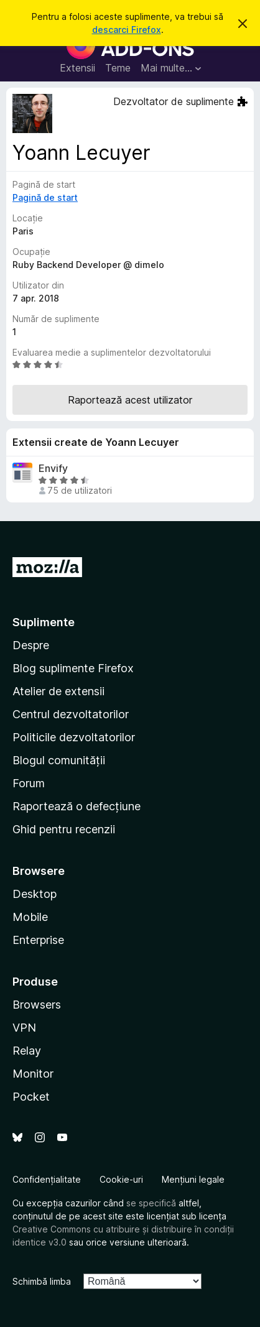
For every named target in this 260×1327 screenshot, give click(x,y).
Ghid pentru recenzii (63, 829)
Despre (30, 645)
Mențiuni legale (193, 1179)
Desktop (34, 893)
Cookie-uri (121, 1179)
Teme (118, 68)
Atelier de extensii (58, 691)
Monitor (32, 1073)
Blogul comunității (58, 760)
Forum (28, 783)
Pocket (31, 1096)
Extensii (77, 68)
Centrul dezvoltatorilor (70, 714)
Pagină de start (45, 197)
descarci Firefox (126, 29)
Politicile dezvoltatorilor (73, 737)
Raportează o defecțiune (76, 806)
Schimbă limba (41, 1281)
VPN (24, 1027)
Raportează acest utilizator (130, 400)
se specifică (151, 1203)
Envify (53, 468)
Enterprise (38, 939)
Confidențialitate (46, 1179)
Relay (26, 1050)
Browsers (36, 1004)
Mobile (30, 916)
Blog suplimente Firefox (73, 668)
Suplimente (43, 622)
